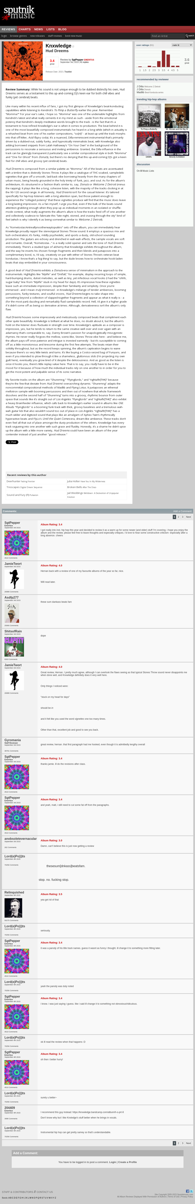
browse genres (18, 35)
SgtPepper (77, 59)
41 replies (84, 62)
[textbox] (168, 36)
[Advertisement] (164, 202)
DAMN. (149, 157)
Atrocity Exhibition (177, 157)
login (4, 35)
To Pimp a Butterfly (149, 129)
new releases (37, 35)
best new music (73, 35)
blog (62, 29)
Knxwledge (60, 45)
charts (25, 29)
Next (188, 517)
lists (50, 29)
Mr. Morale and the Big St (177, 129)
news (38, 29)
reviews (8, 29)
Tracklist (68, 72)
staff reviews (55, 35)
